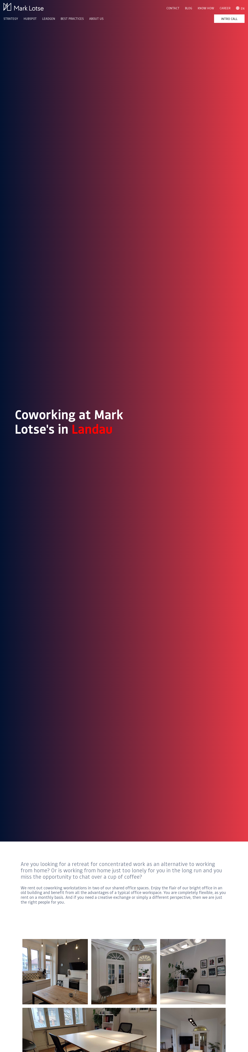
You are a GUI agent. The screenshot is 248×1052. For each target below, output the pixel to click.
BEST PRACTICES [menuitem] (72, 18)
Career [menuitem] (225, 8)
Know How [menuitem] (206, 8)
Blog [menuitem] (188, 8)
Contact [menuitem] (172, 8)
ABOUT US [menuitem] (96, 18)
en (240, 8)
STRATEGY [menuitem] (10, 18)
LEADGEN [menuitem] (48, 18)
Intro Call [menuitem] (229, 19)
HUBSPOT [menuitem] (30, 18)
